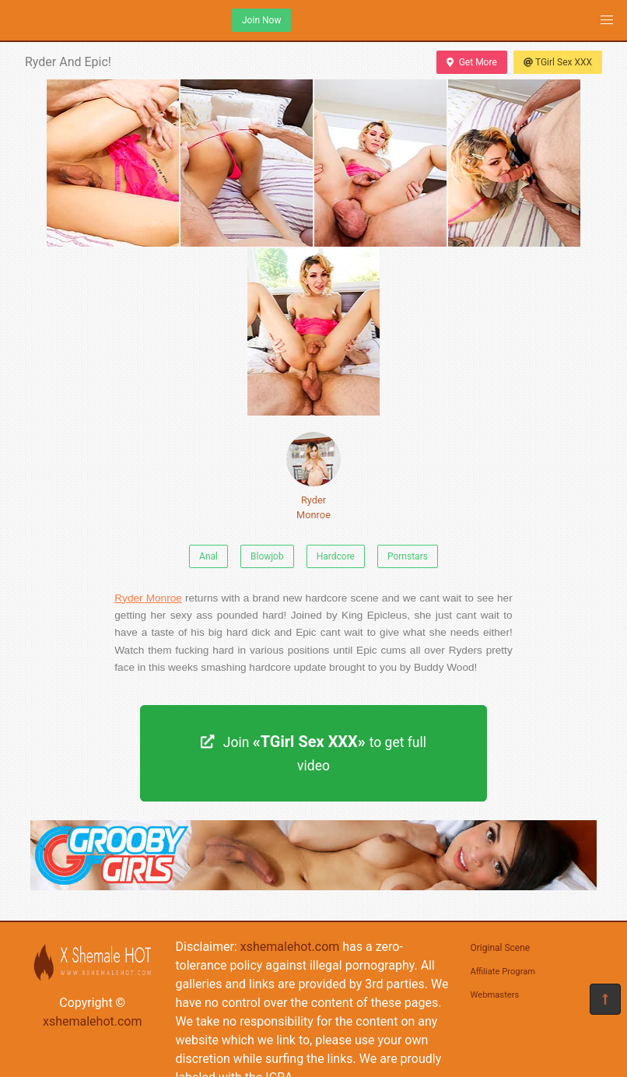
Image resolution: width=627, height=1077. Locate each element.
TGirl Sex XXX (558, 62)
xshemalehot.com (92, 1021)
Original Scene (501, 947)
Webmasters (495, 995)
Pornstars (407, 556)
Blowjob (267, 556)
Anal (208, 556)
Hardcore (336, 556)
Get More (471, 62)
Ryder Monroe (313, 476)
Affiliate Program (503, 971)
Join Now (261, 20)
